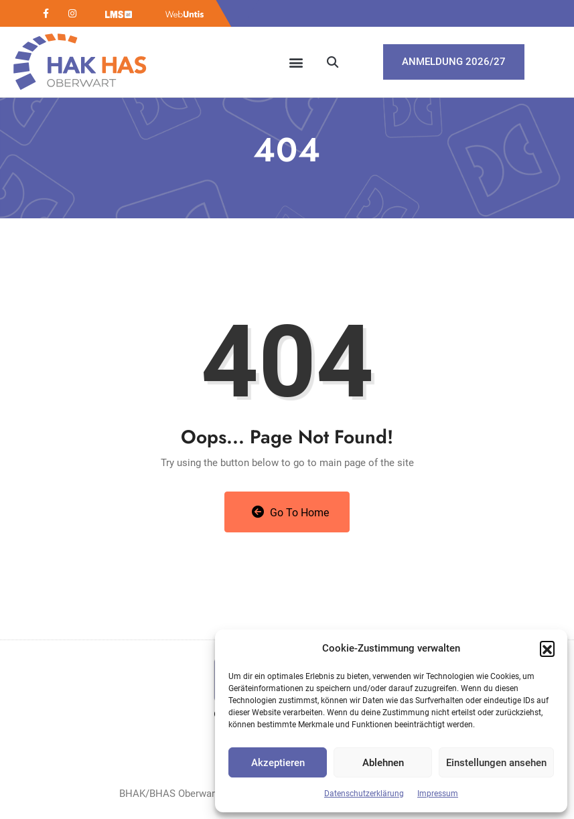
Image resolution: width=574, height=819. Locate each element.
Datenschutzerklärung (364, 793)
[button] (547, 648)
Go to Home (290, 512)
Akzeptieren (278, 763)
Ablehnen (383, 763)
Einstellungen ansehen (496, 763)
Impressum (437, 793)
